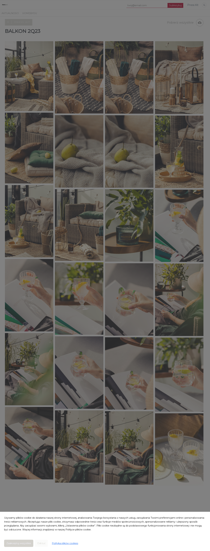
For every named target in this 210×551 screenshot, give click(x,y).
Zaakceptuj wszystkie (18, 543)
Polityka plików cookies (65, 543)
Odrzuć (41, 543)
